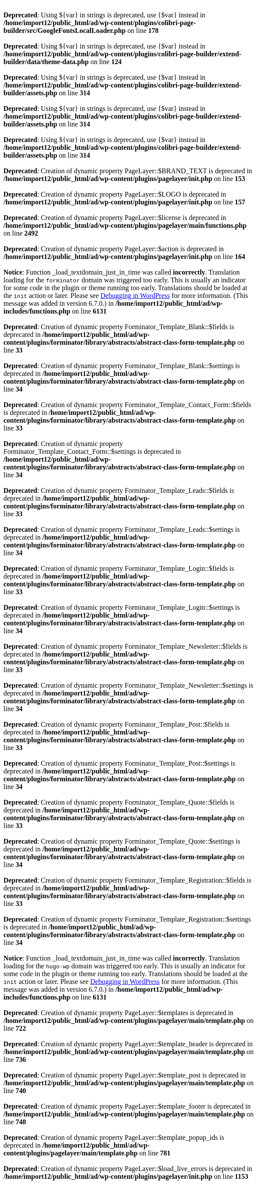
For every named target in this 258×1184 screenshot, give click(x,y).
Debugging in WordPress (135, 295)
